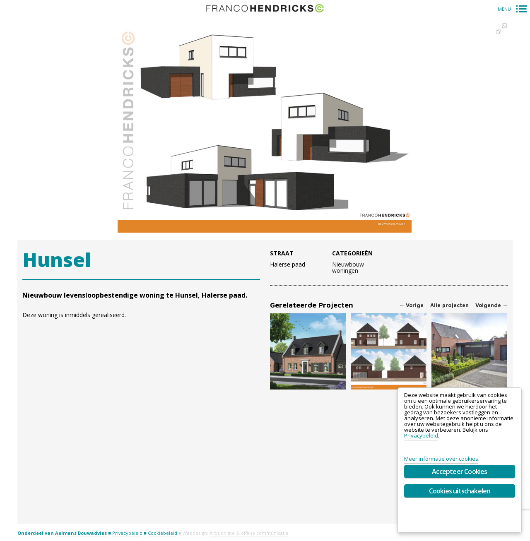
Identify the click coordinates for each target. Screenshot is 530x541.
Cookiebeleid (162, 533)
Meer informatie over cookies (441, 458)
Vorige (411, 305)
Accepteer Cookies (459, 471)
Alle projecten (449, 305)
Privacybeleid (127, 533)
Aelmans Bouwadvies (81, 533)
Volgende (491, 305)
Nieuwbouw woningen (348, 267)
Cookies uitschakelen (460, 490)
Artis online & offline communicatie (249, 533)
